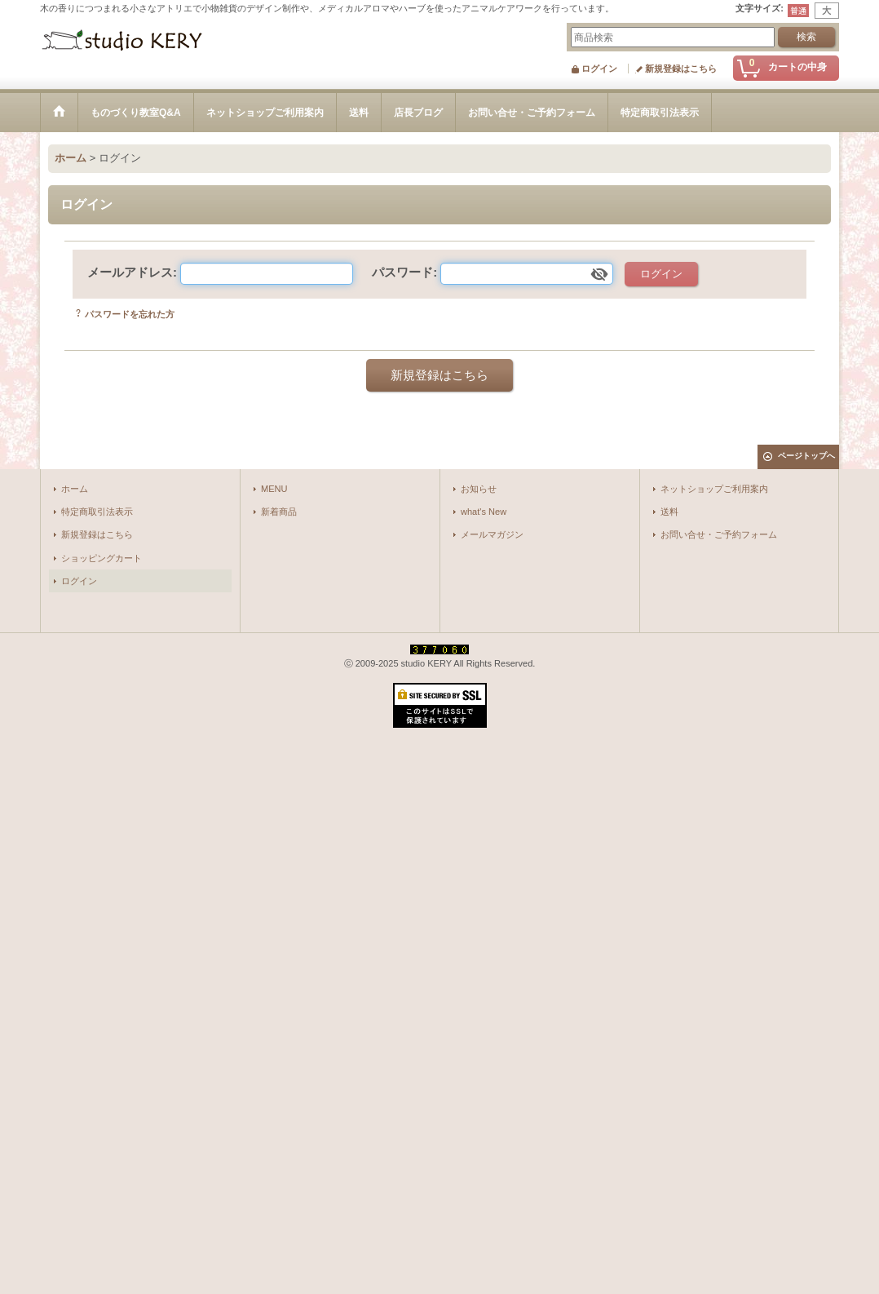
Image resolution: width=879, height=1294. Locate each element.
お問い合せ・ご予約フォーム (718, 534)
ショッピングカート (101, 558)
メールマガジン (492, 534)
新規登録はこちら (681, 68)
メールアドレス (130, 272)
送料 (669, 511)
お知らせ (479, 489)
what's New (483, 511)
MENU (274, 489)
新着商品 (279, 511)
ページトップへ (806, 455)
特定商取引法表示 (97, 511)
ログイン (599, 68)
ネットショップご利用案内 (714, 489)
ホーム (74, 489)
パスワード (402, 272)
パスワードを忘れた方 (129, 314)
